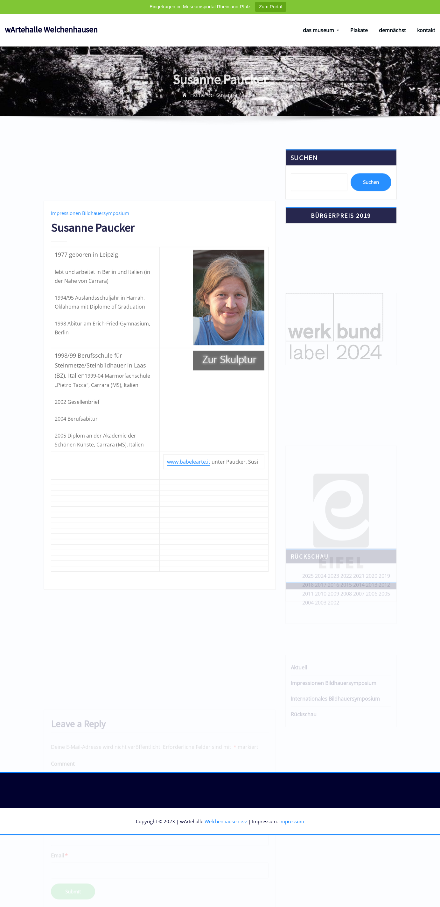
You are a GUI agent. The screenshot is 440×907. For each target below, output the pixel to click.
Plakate (359, 30)
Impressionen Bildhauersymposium (90, 277)
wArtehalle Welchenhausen (51, 30)
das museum (321, 30)
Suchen (304, 166)
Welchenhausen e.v (226, 821)
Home (197, 99)
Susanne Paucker (237, 99)
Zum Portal (270, 6)
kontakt (426, 30)
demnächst (392, 30)
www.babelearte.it (188, 526)
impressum (291, 821)
